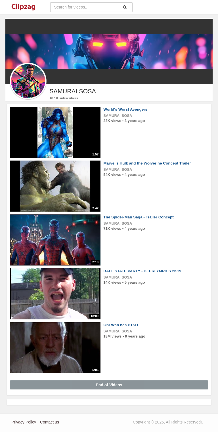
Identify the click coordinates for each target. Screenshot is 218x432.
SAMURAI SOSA (117, 115)
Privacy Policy (23, 422)
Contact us (49, 422)
